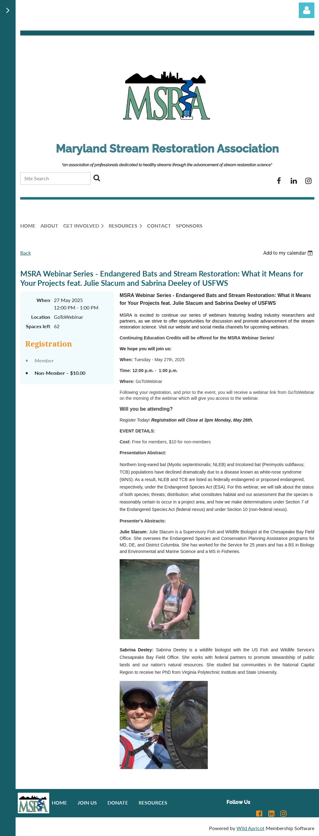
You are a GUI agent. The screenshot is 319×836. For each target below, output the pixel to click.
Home (59, 802)
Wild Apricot (250, 828)
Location (40, 317)
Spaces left (38, 326)
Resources (153, 802)
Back (25, 253)
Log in (306, 10)
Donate (117, 802)
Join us (87, 802)
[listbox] (288, 253)
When (43, 300)
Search (96, 177)
